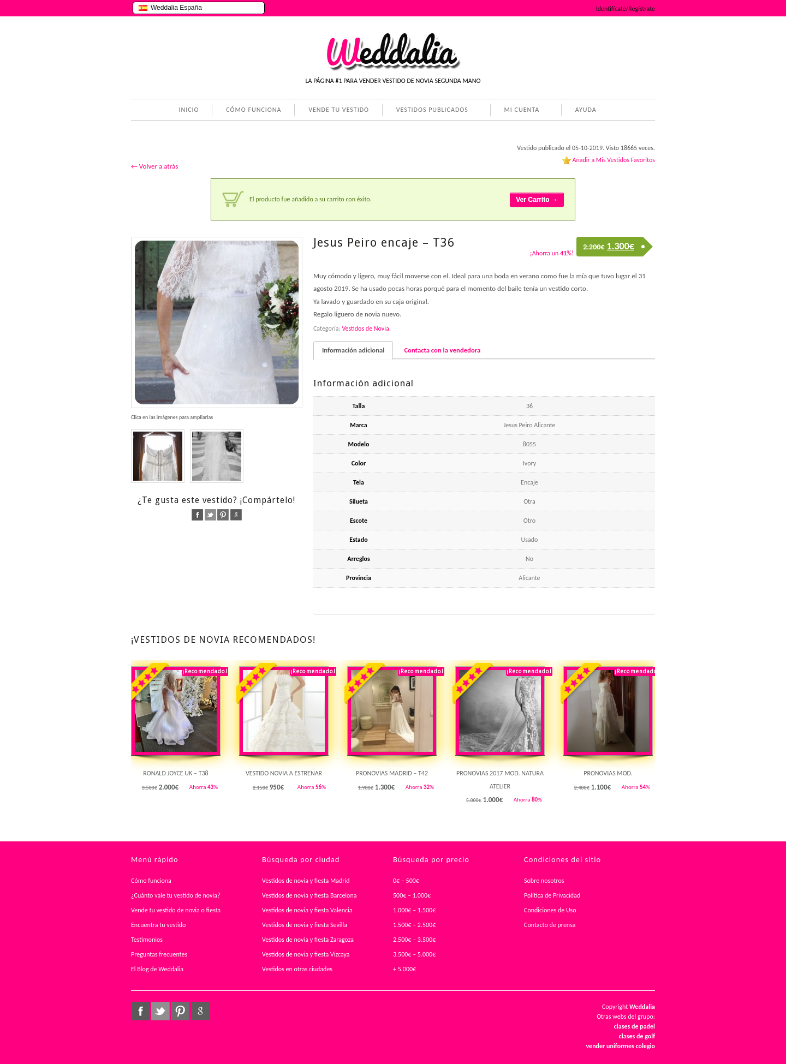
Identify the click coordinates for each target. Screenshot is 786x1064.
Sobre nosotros (544, 880)
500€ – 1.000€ (412, 895)
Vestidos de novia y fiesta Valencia (307, 910)
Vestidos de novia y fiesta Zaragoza (308, 939)
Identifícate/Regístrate (625, 9)
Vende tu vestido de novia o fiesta (176, 910)
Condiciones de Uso (550, 910)
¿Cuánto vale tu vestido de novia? (176, 895)
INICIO (188, 109)
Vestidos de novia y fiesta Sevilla (304, 925)
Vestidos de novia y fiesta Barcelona (309, 895)
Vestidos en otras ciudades (297, 969)
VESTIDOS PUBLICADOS (430, 111)
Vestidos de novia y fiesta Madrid (306, 880)
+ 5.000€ (404, 969)
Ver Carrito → (537, 200)
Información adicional (353, 350)
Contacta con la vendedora (442, 350)
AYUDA (583, 111)
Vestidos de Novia (365, 328)
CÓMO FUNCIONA (253, 109)
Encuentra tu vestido (158, 925)
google (236, 515)
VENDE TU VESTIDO (338, 109)
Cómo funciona (151, 880)
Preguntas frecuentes (159, 954)
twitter (210, 515)
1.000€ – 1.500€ (414, 910)
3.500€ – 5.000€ (414, 954)
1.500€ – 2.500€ (414, 925)
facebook (197, 515)
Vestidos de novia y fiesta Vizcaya (306, 954)
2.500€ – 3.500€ (414, 939)
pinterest (223, 515)
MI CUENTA (520, 111)
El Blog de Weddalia (157, 969)
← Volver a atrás (154, 166)
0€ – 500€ (406, 880)
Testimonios (147, 939)
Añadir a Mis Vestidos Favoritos (613, 160)
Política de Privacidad (552, 895)
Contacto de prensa (550, 925)
